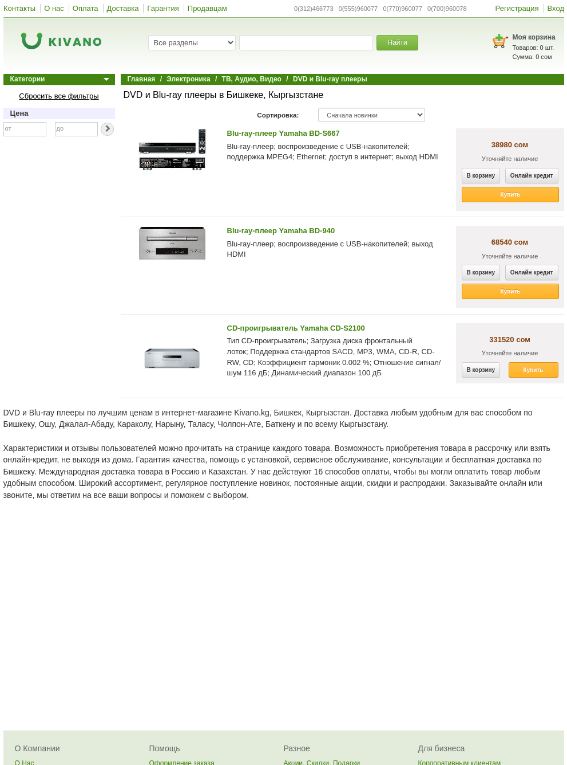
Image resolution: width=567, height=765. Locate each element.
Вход (556, 8)
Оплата (85, 8)
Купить (511, 194)
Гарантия (163, 8)
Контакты (19, 8)
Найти (397, 42)
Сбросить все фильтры (58, 96)
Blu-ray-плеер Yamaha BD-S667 (283, 133)
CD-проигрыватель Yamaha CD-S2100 (296, 328)
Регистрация (517, 8)
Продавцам (207, 8)
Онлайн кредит (531, 175)
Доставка (123, 8)
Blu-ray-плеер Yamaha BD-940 (281, 230)
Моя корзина (534, 37)
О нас (54, 8)
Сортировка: (278, 115)
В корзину (481, 175)
